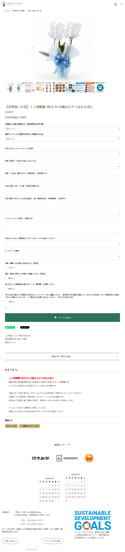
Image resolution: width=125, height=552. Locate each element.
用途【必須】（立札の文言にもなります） (21, 161)
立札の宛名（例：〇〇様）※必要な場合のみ (22, 186)
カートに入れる (62, 317)
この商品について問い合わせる (18, 336)
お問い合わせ (10, 541)
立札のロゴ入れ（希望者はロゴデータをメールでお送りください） (30, 238)
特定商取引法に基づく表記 (16, 339)
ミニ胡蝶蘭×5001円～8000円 (29, 426)
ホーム (7, 11)
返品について (10, 342)
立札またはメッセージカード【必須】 (19, 148)
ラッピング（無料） (12, 251)
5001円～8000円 (11, 426)
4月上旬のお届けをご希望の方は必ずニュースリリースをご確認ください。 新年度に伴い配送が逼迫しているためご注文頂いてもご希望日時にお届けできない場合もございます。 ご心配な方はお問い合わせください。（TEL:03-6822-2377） (62, 296)
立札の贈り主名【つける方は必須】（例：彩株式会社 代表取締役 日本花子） (36, 198)
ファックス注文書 (52, 541)
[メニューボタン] (121, 4)
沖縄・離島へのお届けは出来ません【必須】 (22, 263)
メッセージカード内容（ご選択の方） (19, 218)
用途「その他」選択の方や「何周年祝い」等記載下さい (26, 173)
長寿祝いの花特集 (19, 11)
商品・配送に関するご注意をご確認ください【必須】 (25, 274)
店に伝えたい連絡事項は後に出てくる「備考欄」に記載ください (30, 284)
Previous (35, 48)
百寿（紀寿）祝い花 (34, 11)
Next (90, 48)
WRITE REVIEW (61, 356)
